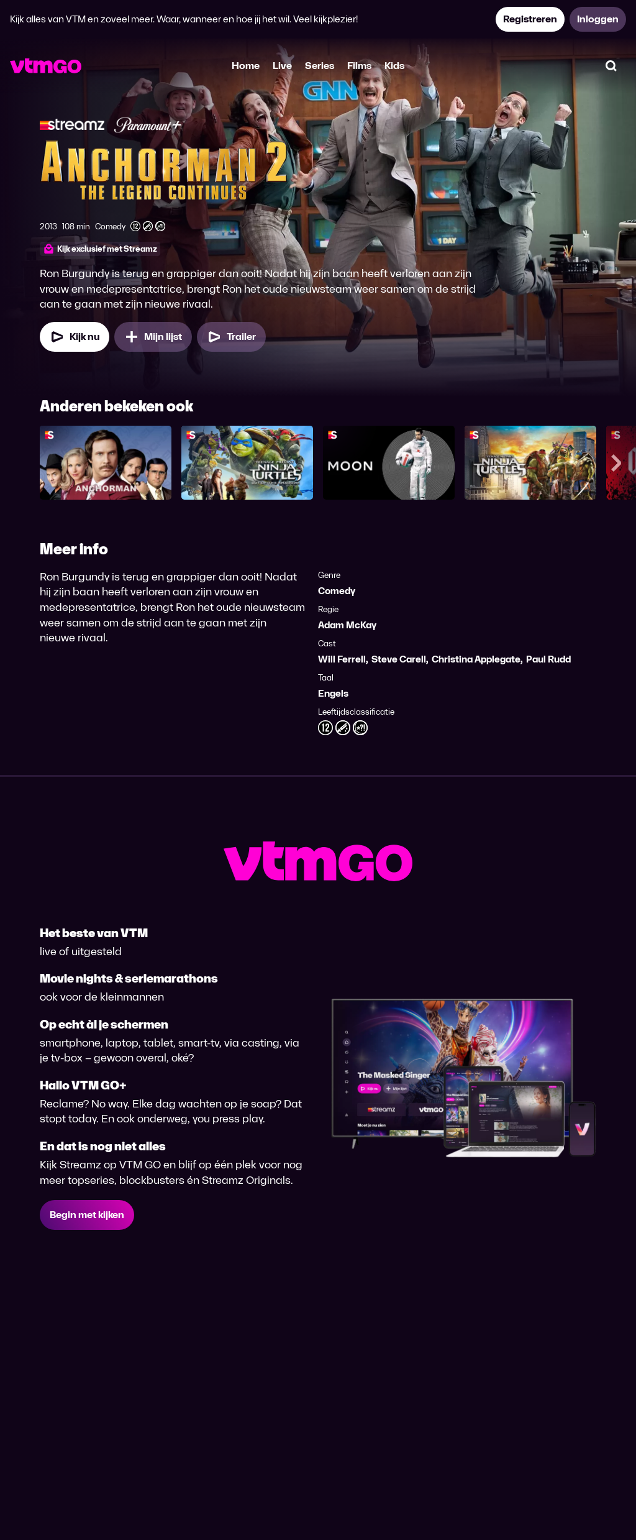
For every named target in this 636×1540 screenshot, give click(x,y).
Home (246, 65)
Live (282, 65)
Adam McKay (347, 625)
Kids (394, 65)
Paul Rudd (548, 659)
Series (319, 65)
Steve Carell (398, 659)
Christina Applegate (476, 659)
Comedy (336, 591)
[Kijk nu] (74, 337)
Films (359, 65)
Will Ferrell (342, 659)
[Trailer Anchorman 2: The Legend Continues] (231, 337)
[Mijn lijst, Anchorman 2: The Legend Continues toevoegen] (153, 337)
